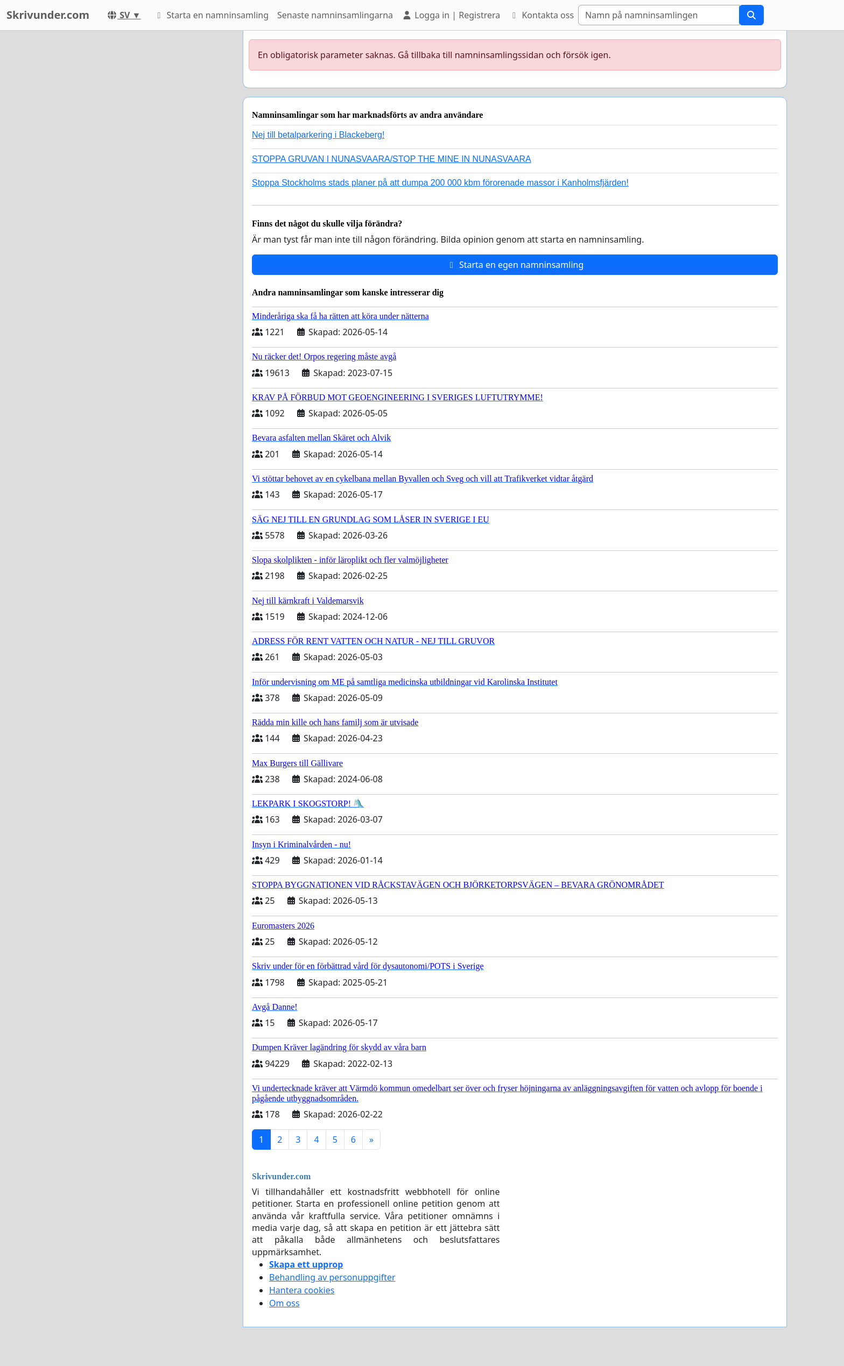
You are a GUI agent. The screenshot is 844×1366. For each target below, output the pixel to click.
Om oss (284, 1303)
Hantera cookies (301, 1290)
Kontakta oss (541, 15)
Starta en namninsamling (211, 15)
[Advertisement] (138, 192)
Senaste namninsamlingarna (335, 15)
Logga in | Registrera (451, 15)
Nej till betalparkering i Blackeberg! (318, 134)
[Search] (659, 15)
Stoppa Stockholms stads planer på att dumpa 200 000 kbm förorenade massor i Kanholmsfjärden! (440, 182)
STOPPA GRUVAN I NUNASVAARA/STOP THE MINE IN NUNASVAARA (391, 159)
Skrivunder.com (47, 15)
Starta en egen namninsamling (515, 265)
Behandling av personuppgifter (332, 1277)
